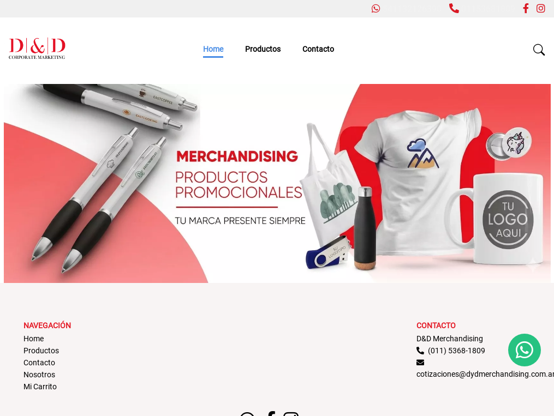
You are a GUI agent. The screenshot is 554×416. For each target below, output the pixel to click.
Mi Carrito (40, 386)
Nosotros (39, 374)
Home (213, 49)
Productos (263, 49)
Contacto (318, 49)
